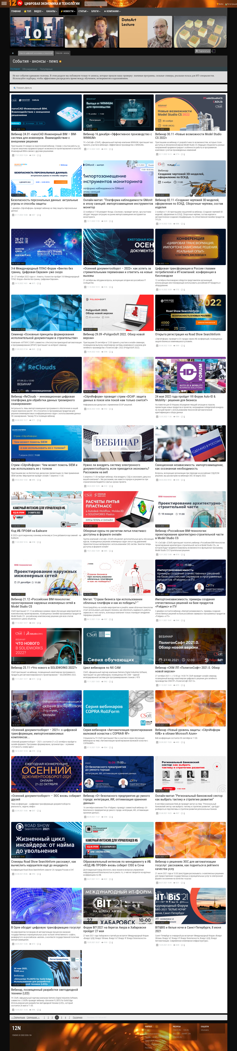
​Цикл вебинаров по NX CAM (102, 667)
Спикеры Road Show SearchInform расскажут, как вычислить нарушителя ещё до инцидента (43, 863)
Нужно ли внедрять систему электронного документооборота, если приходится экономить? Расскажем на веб (116, 468)
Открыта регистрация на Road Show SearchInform (187, 334)
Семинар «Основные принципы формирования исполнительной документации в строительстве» (44, 336)
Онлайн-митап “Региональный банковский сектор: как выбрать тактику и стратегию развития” (189, 797)
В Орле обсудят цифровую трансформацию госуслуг (46, 927)
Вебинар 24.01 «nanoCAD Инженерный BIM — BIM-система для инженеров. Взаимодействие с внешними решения (44, 137)
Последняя (77, 1017)
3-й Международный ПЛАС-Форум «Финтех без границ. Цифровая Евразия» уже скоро (42, 270)
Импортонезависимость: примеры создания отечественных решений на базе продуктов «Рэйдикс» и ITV (185, 602)
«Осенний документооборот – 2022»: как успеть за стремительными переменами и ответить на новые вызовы (118, 272)
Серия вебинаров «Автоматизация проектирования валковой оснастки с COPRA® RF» (117, 731)
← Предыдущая (18, 1017)
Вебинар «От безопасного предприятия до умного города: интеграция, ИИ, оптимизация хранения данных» (116, 799)
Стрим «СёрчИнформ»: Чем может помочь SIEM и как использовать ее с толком (44, 466)
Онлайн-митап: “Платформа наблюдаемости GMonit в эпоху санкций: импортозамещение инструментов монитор (118, 203)
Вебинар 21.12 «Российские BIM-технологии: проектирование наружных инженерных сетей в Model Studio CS (43, 602)
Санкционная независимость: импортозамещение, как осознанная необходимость (189, 466)
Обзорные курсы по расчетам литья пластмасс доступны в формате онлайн (114, 532)
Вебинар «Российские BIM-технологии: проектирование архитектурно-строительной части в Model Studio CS (189, 534)
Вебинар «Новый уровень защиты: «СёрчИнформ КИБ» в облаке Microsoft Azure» (187, 731)
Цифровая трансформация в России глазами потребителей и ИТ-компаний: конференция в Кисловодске (185, 272)
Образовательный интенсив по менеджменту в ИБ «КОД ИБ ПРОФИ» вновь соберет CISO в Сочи (117, 863)
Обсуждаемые (29, 69)
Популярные (46, 69)
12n (16, 1028)
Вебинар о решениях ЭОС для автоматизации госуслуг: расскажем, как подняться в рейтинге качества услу (187, 865)
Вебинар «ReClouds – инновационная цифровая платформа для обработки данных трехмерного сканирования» (43, 400)
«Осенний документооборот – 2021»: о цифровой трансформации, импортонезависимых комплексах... (44, 733)
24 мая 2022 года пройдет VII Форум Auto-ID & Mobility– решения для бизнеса (185, 398)
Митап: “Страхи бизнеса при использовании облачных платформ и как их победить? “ (112, 601)
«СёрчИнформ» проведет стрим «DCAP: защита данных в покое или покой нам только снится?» (115, 398)
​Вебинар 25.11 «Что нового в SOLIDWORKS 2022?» (44, 667)
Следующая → (33, 1017)
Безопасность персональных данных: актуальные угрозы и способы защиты (44, 201)
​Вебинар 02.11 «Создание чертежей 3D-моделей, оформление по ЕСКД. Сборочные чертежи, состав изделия (189, 203)
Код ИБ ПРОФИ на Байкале (29, 531)
